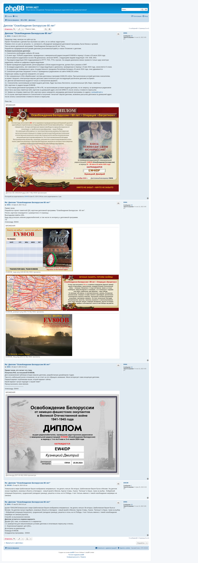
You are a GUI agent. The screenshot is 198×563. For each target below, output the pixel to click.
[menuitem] (15, 16)
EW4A (125, 33)
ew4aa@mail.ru (97, 92)
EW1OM (125, 483)
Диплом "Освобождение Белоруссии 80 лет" (29, 25)
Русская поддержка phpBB (76, 554)
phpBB (72, 552)
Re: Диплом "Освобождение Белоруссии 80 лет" (27, 202)
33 (131, 36)
